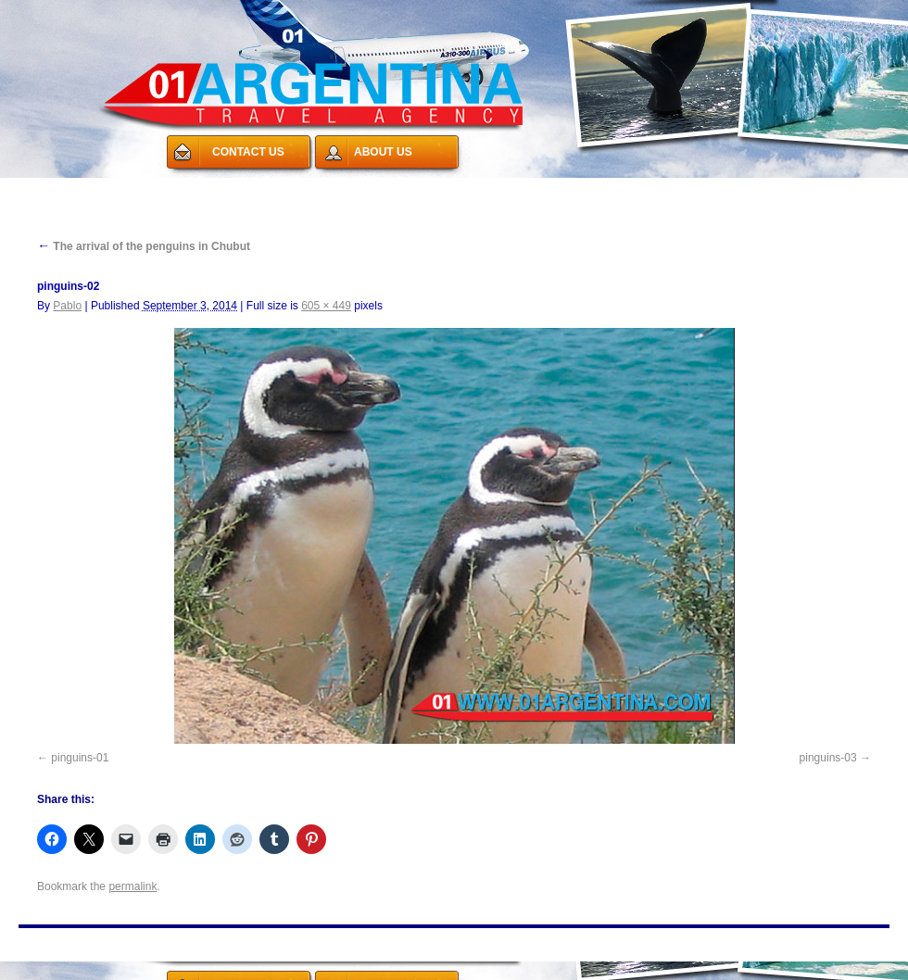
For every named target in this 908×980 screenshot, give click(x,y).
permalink (132, 886)
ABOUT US (383, 151)
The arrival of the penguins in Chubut (143, 246)
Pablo (67, 305)
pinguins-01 (79, 757)
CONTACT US (248, 151)
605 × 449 (326, 305)
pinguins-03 (828, 757)
